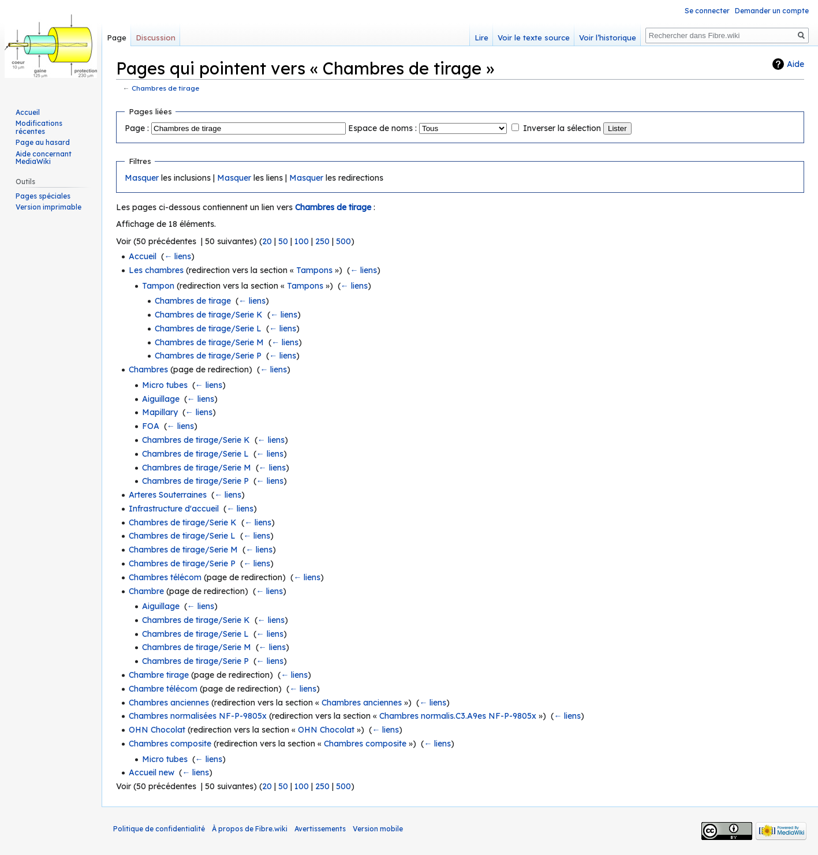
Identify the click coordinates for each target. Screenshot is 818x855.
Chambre (146, 591)
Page (116, 37)
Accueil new (151, 772)
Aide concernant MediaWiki (44, 158)
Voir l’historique (607, 37)
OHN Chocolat (157, 730)
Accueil (142, 256)
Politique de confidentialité (159, 828)
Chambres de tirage (165, 88)
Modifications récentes (39, 127)
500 (343, 241)
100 (301, 241)
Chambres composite (170, 743)
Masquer (142, 178)
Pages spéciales (43, 196)
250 (322, 241)
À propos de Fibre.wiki (249, 828)
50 (283, 241)
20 (267, 241)
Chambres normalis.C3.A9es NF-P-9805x (457, 716)
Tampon (158, 286)
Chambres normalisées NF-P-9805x (198, 716)
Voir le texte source (534, 37)
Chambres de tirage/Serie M (209, 342)
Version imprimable (48, 207)
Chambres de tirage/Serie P (208, 355)
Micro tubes (165, 385)
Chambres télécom (165, 577)
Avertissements (320, 828)
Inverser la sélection (562, 128)
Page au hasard (43, 142)
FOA (150, 426)
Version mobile (378, 828)
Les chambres (156, 270)
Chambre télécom (163, 689)
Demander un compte (772, 10)
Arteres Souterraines (168, 495)
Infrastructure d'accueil (174, 508)
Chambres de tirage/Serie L (208, 328)
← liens (177, 256)
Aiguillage (161, 399)
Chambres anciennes (169, 702)
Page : (137, 128)
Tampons (314, 270)
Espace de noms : (382, 128)
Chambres (148, 369)
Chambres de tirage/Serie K (209, 314)
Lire (481, 37)
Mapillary (160, 412)
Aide (795, 64)
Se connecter (707, 10)
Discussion (155, 37)
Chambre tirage (159, 675)
